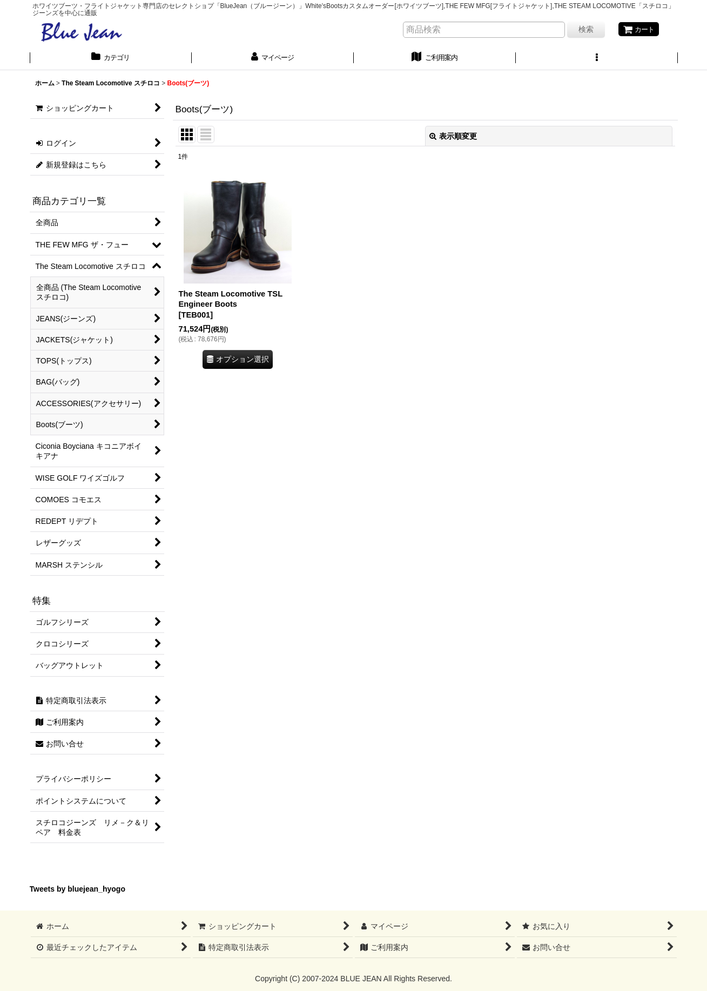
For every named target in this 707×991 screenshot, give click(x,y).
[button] (597, 59)
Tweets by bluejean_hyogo (78, 890)
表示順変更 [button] (453, 136)
